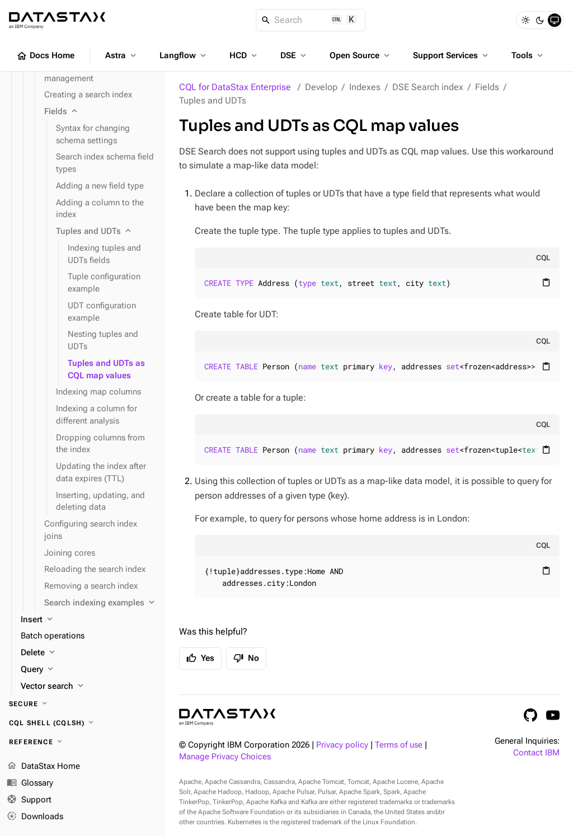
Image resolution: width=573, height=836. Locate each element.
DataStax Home (43, 766)
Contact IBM (536, 753)
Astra (121, 55)
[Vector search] (88, 686)
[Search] (311, 20)
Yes (200, 658)
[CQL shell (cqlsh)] (82, 722)
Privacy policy (342, 745)
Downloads (35, 816)
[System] (554, 20)
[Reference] (82, 742)
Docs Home (45, 56)
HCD (244, 55)
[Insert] (88, 620)
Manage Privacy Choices (225, 757)
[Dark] (540, 20)
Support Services (451, 55)
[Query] (88, 669)
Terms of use (398, 745)
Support (29, 800)
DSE (294, 55)
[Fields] (100, 112)
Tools (528, 55)
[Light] (525, 20)
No (246, 658)
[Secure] (82, 703)
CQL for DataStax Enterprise (235, 87)
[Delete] (88, 653)
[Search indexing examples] (100, 603)
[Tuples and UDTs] (106, 231)
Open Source (361, 55)
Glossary (30, 783)
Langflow (183, 55)
